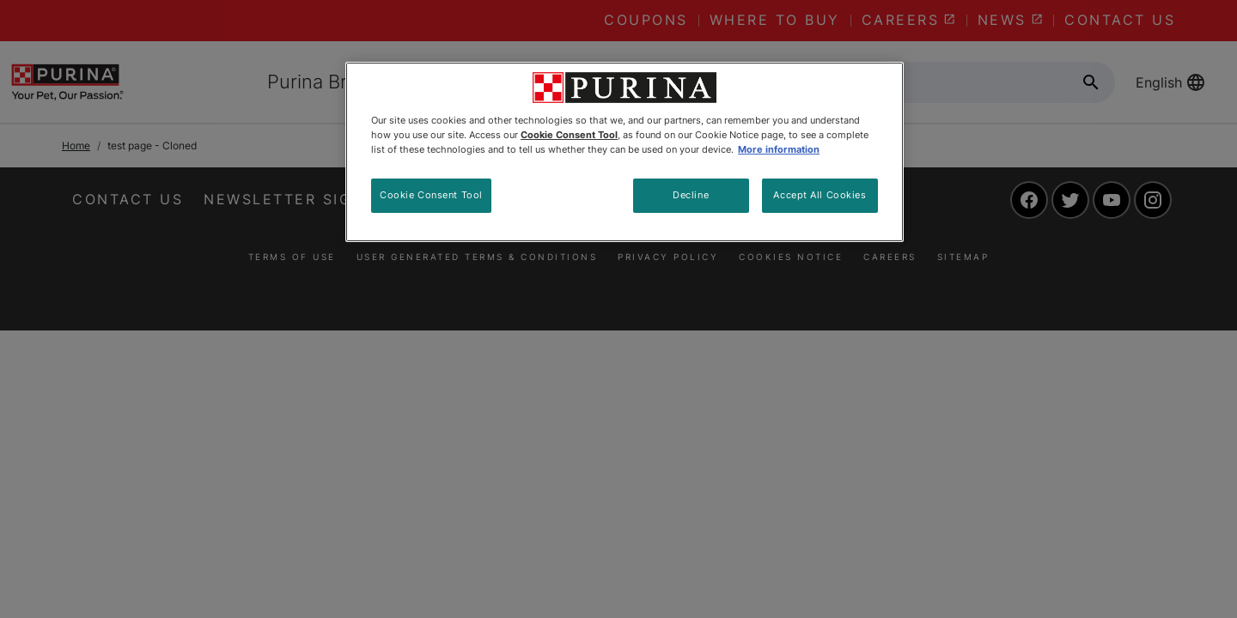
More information (779, 149)
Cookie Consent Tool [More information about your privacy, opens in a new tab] (569, 135)
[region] (624, 152)
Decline (691, 195)
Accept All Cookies (819, 195)
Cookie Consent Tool (431, 195)
